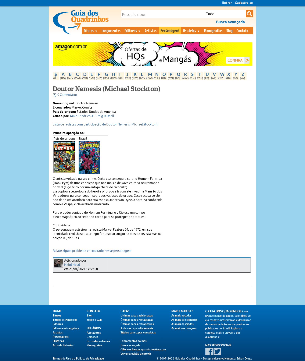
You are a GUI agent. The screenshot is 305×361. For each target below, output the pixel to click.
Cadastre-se (244, 3)
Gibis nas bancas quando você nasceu (143, 349)
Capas (125, 311)
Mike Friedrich (80, 116)
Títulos (91, 30)
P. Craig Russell (103, 116)
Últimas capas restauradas (137, 319)
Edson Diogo (244, 358)
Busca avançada (130, 345)
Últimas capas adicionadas (137, 315)
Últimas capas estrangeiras (137, 324)
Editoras (133, 30)
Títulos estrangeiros (65, 319)
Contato (242, 30)
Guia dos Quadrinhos (224, 311)
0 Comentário (67, 95)
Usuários (191, 30)
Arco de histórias (63, 345)
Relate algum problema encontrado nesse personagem (92, 251)
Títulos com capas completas (138, 332)
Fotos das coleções (98, 341)
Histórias (58, 341)
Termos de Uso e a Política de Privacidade (78, 358)
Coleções (92, 337)
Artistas (151, 30)
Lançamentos (111, 30)
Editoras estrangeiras (66, 328)
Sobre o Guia (94, 319)
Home (57, 311)
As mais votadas (181, 315)
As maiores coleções (184, 328)
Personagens (170, 30)
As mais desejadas (182, 324)
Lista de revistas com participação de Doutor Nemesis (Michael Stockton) (105, 125)
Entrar (227, 3)
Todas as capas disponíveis (137, 328)
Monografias (213, 30)
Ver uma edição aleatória (136, 353)
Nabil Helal (72, 265)
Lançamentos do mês (134, 341)
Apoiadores (94, 332)
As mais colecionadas (184, 319)
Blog (229, 30)
